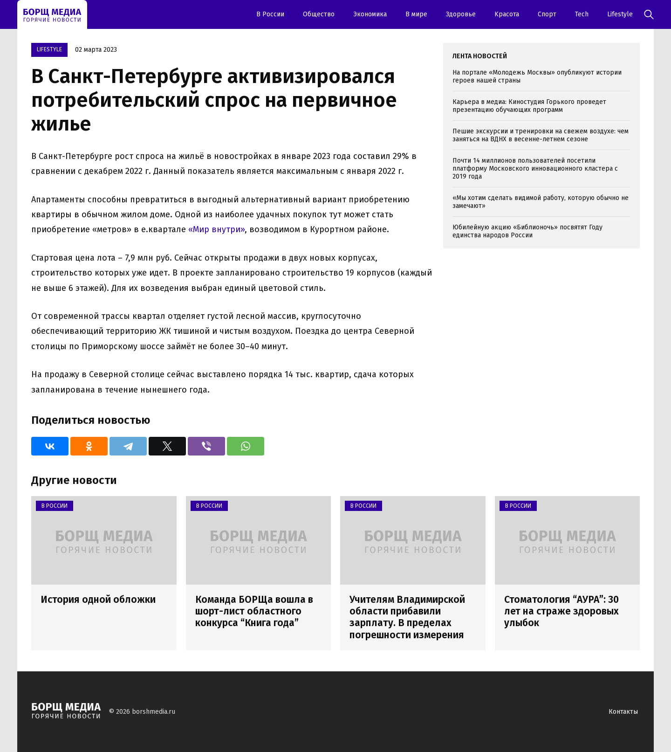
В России (270, 14)
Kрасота (506, 14)
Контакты (623, 712)
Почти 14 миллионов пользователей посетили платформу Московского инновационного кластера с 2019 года (535, 168)
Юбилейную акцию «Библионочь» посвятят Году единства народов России (527, 231)
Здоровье (461, 14)
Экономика (370, 14)
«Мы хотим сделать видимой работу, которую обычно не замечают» (540, 202)
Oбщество (319, 14)
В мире (416, 14)
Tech (582, 14)
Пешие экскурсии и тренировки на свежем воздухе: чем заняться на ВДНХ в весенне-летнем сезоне (540, 135)
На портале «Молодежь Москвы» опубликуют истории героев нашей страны (537, 76)
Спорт (547, 14)
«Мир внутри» (216, 229)
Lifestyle (620, 14)
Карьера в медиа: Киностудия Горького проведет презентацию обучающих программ (529, 106)
